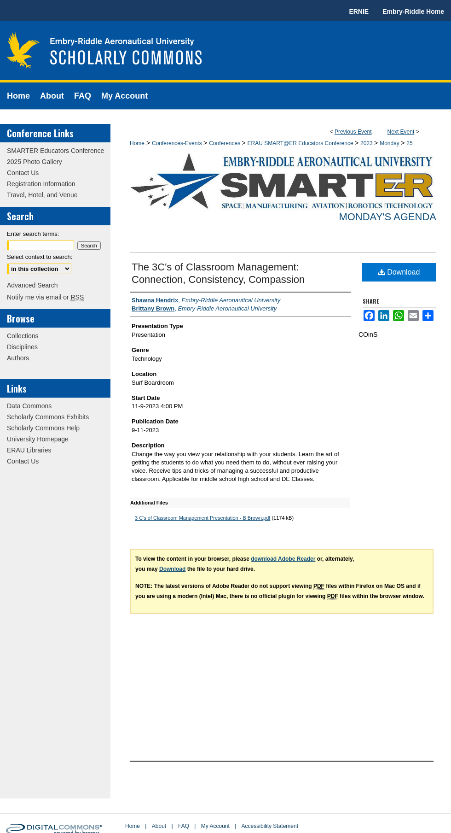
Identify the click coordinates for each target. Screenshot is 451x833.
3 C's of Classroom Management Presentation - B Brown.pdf (202, 518)
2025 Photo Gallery (34, 161)
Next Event (401, 132)
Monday (390, 143)
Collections (22, 336)
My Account (215, 826)
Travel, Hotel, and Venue (42, 195)
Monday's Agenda (387, 217)
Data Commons (29, 406)
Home (137, 143)
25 (409, 143)
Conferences (225, 143)
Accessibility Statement (270, 826)
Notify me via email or (45, 297)
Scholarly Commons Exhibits (48, 417)
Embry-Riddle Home (413, 11)
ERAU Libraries (29, 450)
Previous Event (353, 132)
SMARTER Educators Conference (55, 150)
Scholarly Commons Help (43, 428)
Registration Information (41, 184)
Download (399, 272)
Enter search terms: (33, 233)
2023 (367, 143)
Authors (18, 358)
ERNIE (359, 11)
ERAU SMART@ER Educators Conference (301, 143)
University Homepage (38, 439)
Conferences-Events (177, 143)
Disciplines (22, 347)
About (159, 826)
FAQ (183, 826)
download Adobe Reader (283, 559)
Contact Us (23, 172)
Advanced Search (32, 285)
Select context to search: (39, 256)
